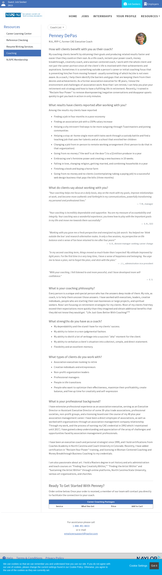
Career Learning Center (19, 33)
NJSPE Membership (17, 59)
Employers (151, 4)
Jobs (85, 16)
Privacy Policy (54, 558)
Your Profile (127, 16)
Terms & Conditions (29, 558)
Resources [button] (149, 16)
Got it (154, 565)
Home (73, 16)
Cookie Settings (138, 565)
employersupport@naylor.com (81, 533)
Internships (102, 16)
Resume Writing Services (19, 46)
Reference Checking (17, 40)
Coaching (11, 53)
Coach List (56, 27)
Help (8, 558)
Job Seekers (132, 4)
